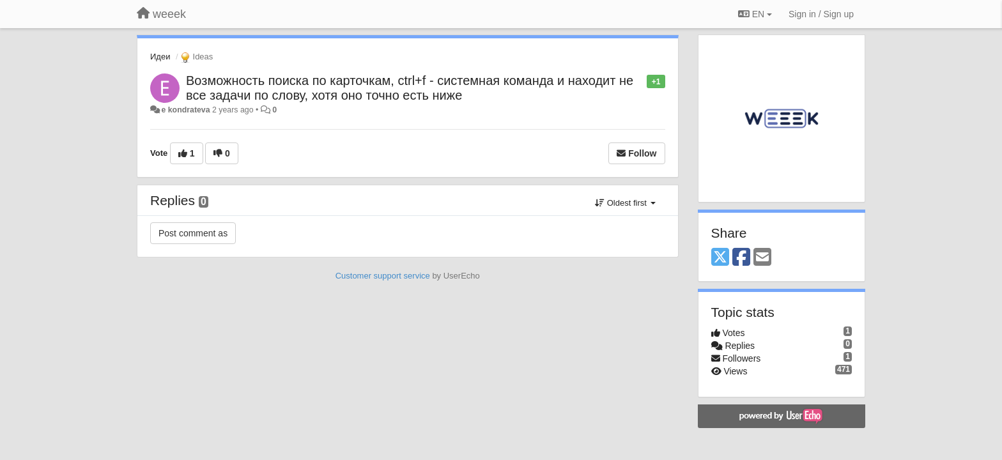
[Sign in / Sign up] (821, 14)
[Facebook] (741, 258)
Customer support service (382, 275)
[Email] (762, 258)
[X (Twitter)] (720, 258)
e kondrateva (185, 109)
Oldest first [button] (625, 203)
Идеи (160, 56)
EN (755, 14)
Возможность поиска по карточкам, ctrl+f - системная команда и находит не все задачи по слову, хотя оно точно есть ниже (409, 87)
